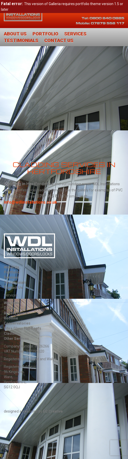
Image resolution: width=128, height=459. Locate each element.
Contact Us (58, 40)
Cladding (11, 333)
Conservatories (17, 323)
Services (75, 33)
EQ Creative (53, 411)
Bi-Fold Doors (16, 313)
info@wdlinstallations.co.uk (30, 202)
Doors (9, 308)
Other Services (16, 339)
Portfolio (45, 33)
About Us (15, 33)
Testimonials (21, 40)
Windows (11, 303)
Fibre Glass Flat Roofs (22, 328)
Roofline (11, 318)
